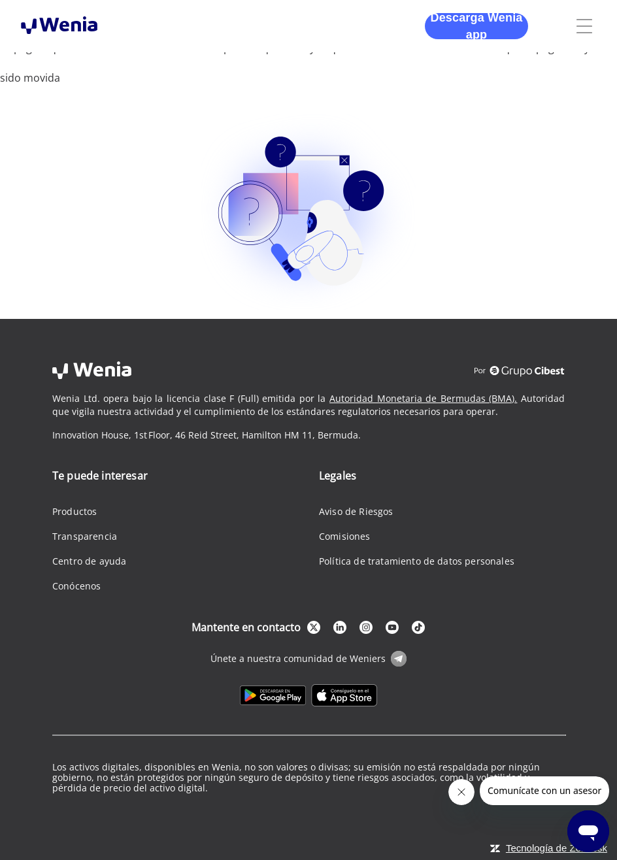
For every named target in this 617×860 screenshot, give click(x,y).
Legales (337, 476)
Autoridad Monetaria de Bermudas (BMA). (423, 398)
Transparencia (84, 536)
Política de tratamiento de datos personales (416, 561)
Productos (74, 511)
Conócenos (76, 586)
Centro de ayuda (89, 561)
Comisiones (345, 536)
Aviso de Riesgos (356, 511)
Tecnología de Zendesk (556, 847)
